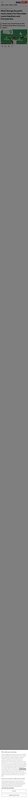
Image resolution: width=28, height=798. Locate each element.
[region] (14, 774)
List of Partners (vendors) (7, 788)
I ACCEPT (14, 791)
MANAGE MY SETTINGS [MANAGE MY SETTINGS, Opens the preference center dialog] (14, 795)
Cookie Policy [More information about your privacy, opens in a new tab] (22, 768)
